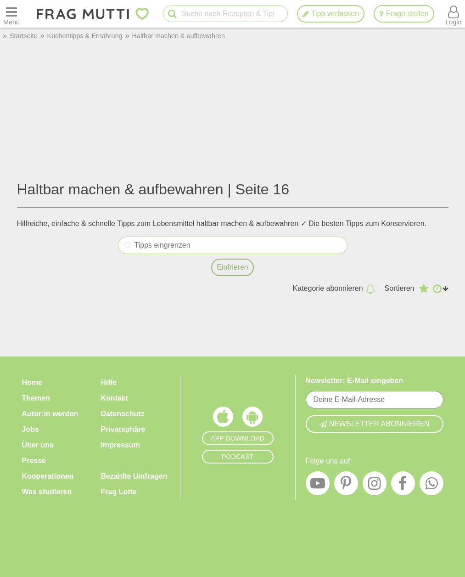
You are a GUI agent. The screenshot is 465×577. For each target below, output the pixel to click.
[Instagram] (375, 485)
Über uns (38, 445)
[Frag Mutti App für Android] (252, 419)
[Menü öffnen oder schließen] (11, 14)
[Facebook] (403, 485)
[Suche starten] (172, 14)
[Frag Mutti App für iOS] (223, 419)
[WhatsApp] (431, 485)
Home (32, 382)
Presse (34, 460)
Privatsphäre (123, 429)
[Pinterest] (346, 485)
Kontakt (115, 398)
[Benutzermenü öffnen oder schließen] (453, 14)
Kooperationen (48, 476)
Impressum (120, 445)
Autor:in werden (50, 414)
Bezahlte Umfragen (134, 476)
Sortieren (400, 288)
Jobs (30, 429)
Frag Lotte (119, 492)
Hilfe (109, 382)
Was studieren (47, 492)
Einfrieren (232, 267)
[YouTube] (318, 485)
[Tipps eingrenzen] (128, 245)
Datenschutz (123, 414)
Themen (36, 398)
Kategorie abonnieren (334, 288)
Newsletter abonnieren (374, 424)
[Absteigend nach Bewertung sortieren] (423, 288)
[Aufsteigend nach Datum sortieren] (440, 288)
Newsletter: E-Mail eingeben (354, 381)
